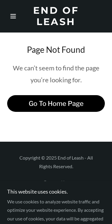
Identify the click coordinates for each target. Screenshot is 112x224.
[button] (14, 16)
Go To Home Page (56, 103)
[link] (56, 16)
